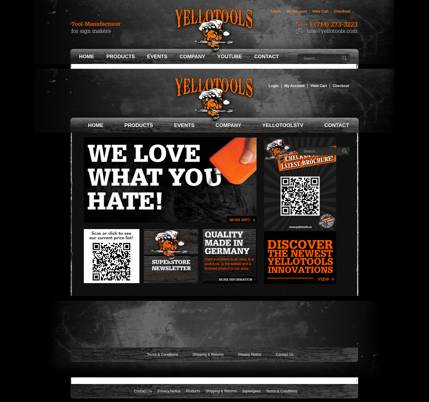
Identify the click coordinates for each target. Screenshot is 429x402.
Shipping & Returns (208, 354)
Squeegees (251, 391)
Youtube (229, 56)
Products (120, 56)
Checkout (342, 11)
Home (86, 56)
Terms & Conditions (162, 354)
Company (192, 56)
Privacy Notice (249, 354)
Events (157, 56)
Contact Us (285, 354)
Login (276, 11)
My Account (297, 11)
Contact (266, 56)
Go (345, 58)
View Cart (320, 11)
